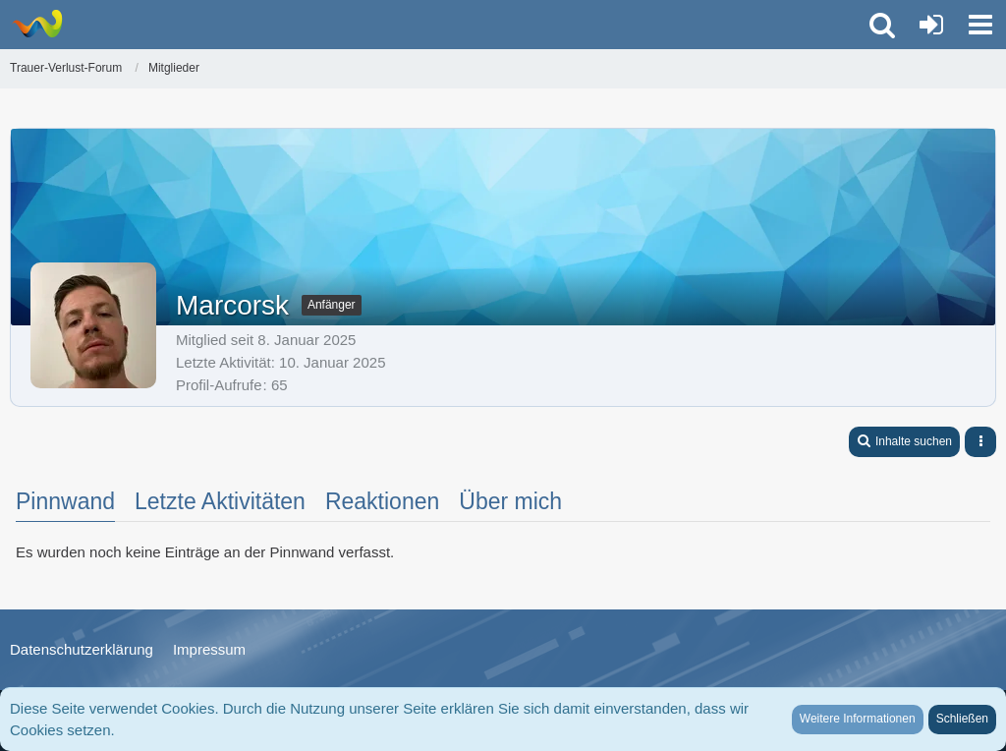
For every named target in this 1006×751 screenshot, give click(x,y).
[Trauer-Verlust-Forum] (37, 23)
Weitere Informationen (858, 718)
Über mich (510, 501)
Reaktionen (382, 501)
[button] (980, 24)
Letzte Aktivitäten (220, 501)
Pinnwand (65, 501)
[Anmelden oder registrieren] (931, 24)
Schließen (962, 718)
